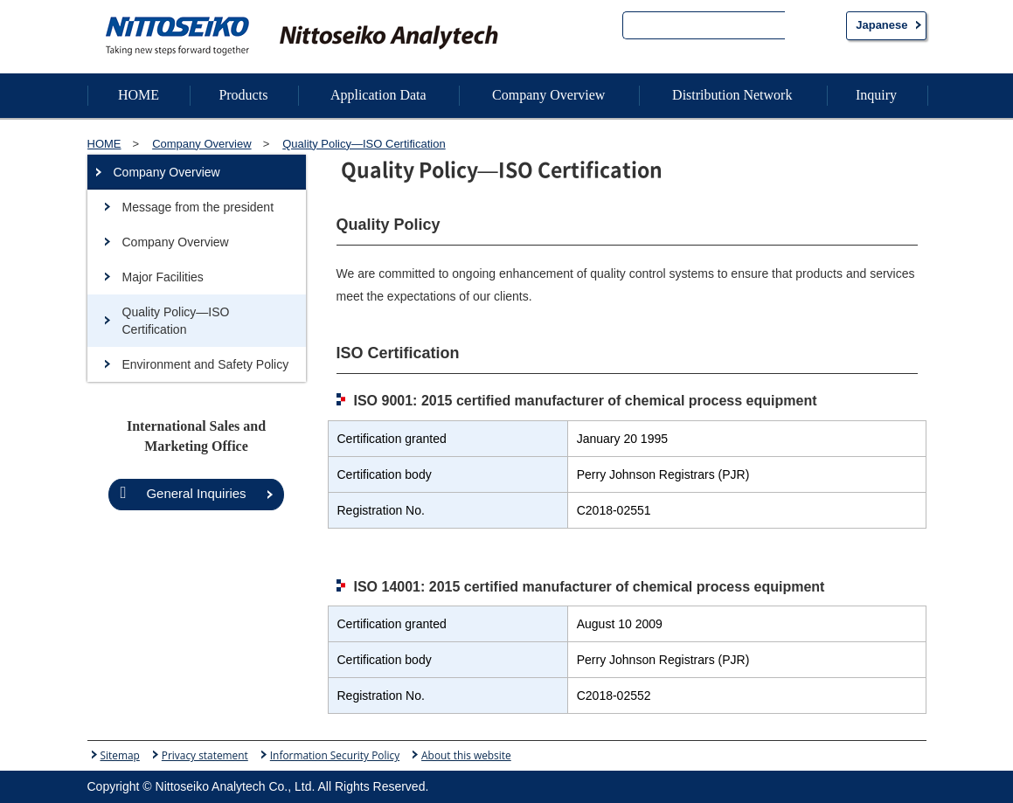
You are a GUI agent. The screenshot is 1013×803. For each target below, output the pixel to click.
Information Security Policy (334, 755)
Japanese (881, 24)
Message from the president (198, 207)
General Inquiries (183, 492)
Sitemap (120, 755)
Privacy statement (205, 755)
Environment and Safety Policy (205, 364)
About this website (466, 755)
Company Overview (167, 172)
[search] (704, 27)
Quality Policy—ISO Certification (176, 320)
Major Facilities (163, 277)
